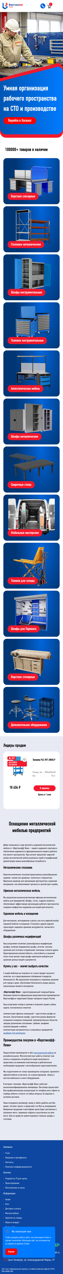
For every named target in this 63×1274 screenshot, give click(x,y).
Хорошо (11, 1251)
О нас (7, 1153)
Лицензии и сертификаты (16, 1157)
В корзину (44, 788)
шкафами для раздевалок (14, 1033)
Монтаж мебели (12, 1213)
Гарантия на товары (13, 1217)
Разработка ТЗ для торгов (16, 1178)
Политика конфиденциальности (18, 1166)
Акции (7, 1199)
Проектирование (12, 1183)
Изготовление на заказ (15, 1187)
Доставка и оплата (13, 1208)
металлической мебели (44, 1052)
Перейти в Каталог (20, 120)
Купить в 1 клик (44, 794)
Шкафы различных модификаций (22, 937)
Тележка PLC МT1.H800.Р (44, 759)
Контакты (9, 1162)
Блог (7, 1204)
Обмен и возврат (12, 1222)
